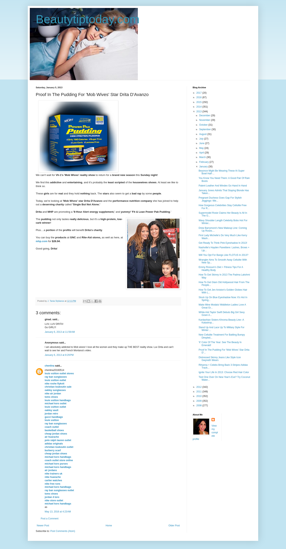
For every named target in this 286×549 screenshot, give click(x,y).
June (202, 143)
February (204, 162)
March (203, 157)
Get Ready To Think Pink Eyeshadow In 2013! (223, 243)
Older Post (174, 525)
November (205, 120)
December (205, 115)
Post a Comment (49, 518)
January (203, 166)
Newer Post (43, 525)
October (203, 124)
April (202, 152)
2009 (199, 401)
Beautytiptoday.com (88, 19)
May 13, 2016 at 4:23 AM (58, 511)
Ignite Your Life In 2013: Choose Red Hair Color (224, 372)
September (205, 129)
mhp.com (41, 241)
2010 (199, 396)
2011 (199, 391)
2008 (199, 405)
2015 (199, 102)
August (203, 134)
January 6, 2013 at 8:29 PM (59, 355)
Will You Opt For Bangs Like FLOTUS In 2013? (223, 255)
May (201, 148)
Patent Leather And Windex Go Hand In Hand (223, 185)
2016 (199, 97)
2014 (199, 106)
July (201, 138)
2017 (199, 92)
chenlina (49, 365)
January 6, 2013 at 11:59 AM (60, 332)
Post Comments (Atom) (62, 531)
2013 (199, 111)
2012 (199, 387)
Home (109, 525)
